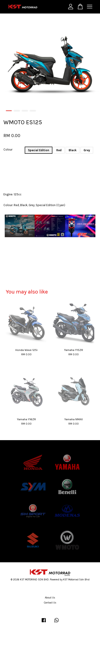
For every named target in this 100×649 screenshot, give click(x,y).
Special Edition (38, 150)
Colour (7, 149)
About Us (50, 597)
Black (72, 150)
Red (59, 150)
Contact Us (50, 602)
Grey (87, 150)
